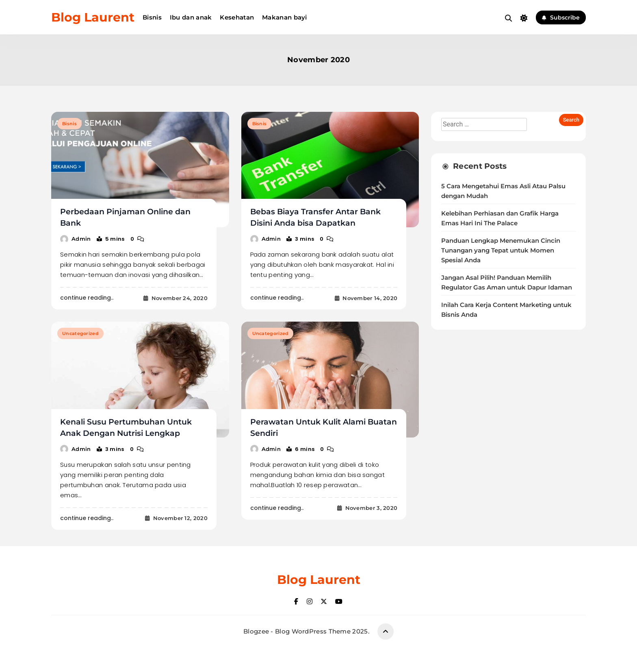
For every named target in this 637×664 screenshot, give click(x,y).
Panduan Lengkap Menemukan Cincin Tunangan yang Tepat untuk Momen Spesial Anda (500, 250)
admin (81, 238)
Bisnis (152, 17)
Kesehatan (237, 17)
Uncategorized (80, 333)
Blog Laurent (92, 17)
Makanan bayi (284, 17)
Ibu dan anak (191, 17)
